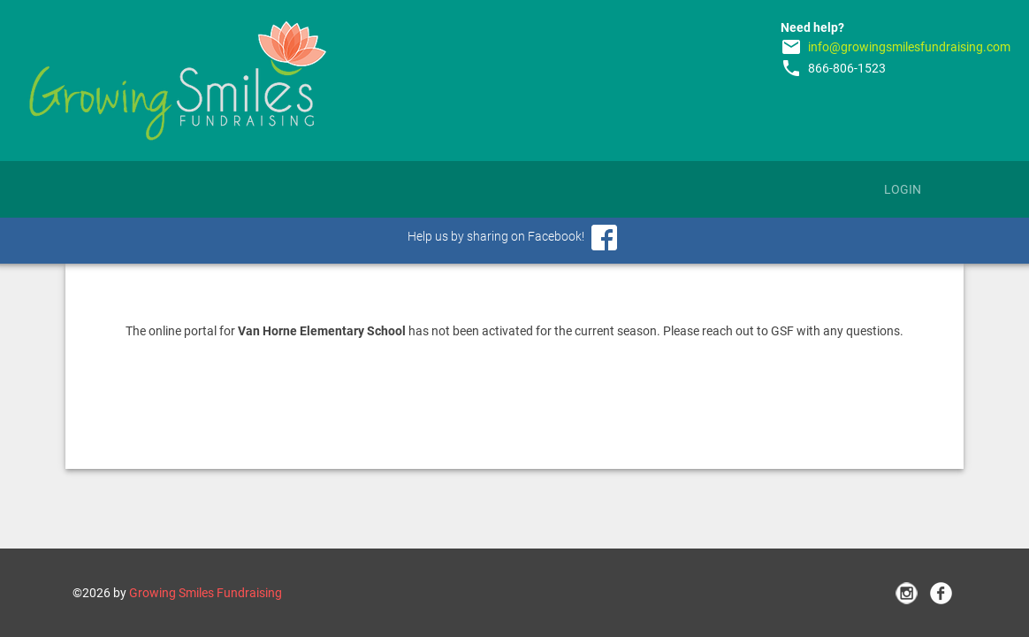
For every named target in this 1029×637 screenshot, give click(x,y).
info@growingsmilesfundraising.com (909, 47)
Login (902, 189)
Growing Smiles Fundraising (205, 593)
